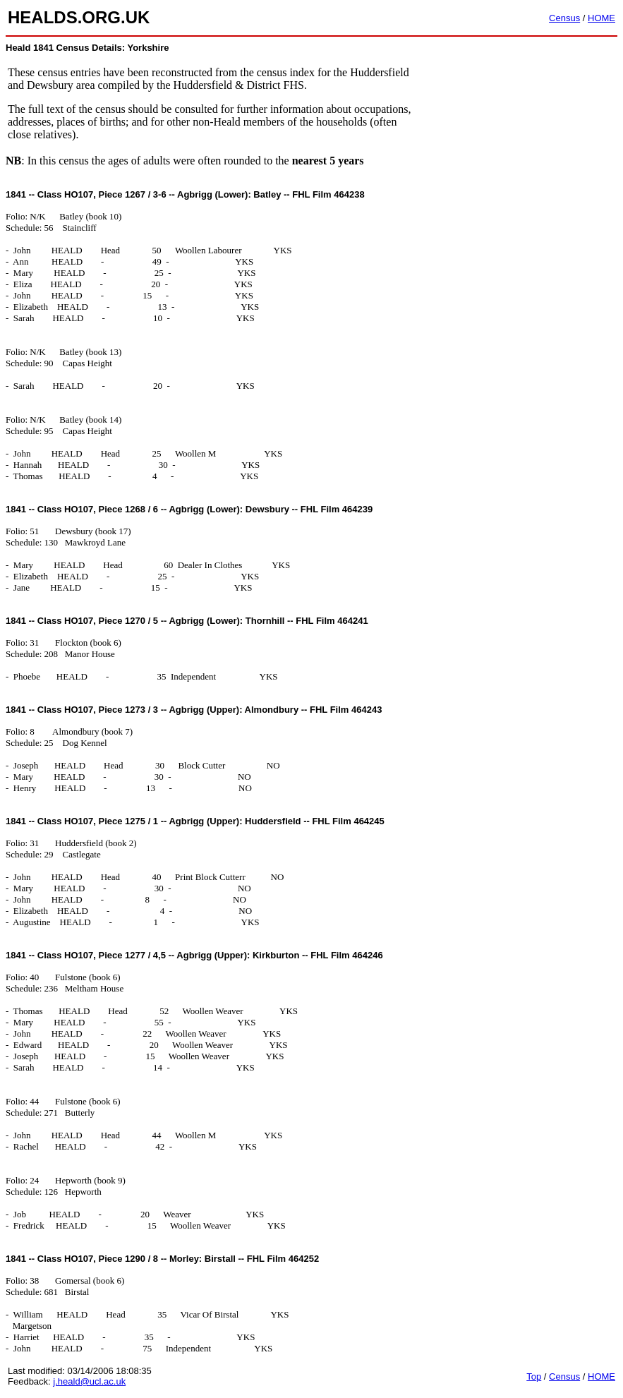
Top (533, 1376)
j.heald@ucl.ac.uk (89, 1381)
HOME (601, 18)
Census (564, 18)
